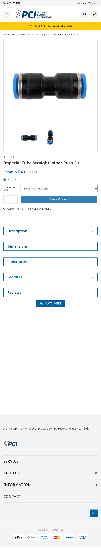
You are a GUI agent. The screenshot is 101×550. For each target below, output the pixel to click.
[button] (29, 138)
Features (50, 277)
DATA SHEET (50, 303)
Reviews (50, 292)
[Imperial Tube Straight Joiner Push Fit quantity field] (10, 199)
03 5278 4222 (11, 3)
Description (50, 231)
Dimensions (50, 246)
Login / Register (88, 3)
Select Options (59, 199)
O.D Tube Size (9, 188)
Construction (50, 261)
